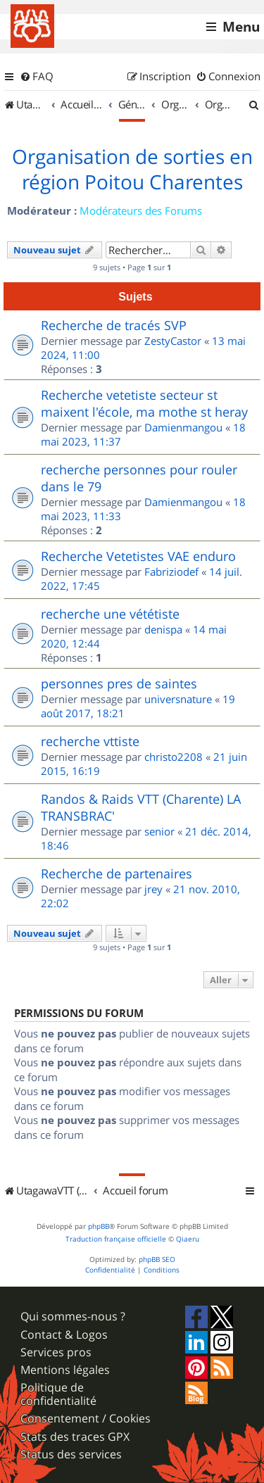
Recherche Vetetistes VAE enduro (138, 556)
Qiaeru (187, 1239)
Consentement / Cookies (85, 1418)
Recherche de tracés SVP (114, 325)
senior (159, 831)
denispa (163, 629)
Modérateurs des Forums (141, 210)
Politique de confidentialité (58, 1394)
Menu (241, 27)
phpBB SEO (157, 1259)
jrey (153, 889)
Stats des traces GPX (75, 1437)
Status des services (71, 1454)
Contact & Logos (64, 1335)
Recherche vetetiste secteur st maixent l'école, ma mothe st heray (144, 403)
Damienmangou (183, 427)
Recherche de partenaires (116, 873)
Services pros (56, 1352)
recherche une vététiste (110, 613)
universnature (178, 699)
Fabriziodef (171, 571)
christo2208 (173, 757)
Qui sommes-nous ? (72, 1316)
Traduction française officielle (115, 1239)
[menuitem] (37, 77)
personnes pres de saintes (119, 683)
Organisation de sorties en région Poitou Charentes (132, 169)
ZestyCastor (172, 341)
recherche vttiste (90, 741)
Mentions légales (65, 1370)
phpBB (98, 1226)
